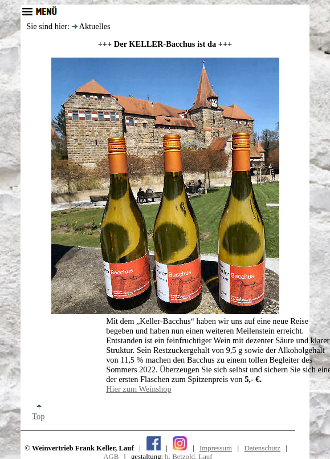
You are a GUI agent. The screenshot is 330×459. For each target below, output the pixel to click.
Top (38, 412)
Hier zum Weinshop (138, 388)
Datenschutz (262, 448)
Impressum (215, 448)
